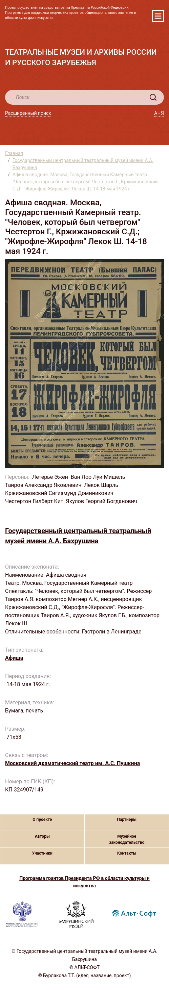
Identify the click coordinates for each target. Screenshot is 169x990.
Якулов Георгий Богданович (102, 501)
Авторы (42, 836)
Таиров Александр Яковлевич (43, 485)
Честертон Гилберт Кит (34, 501)
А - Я (159, 113)
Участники (42, 853)
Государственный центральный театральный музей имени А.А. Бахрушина (83, 164)
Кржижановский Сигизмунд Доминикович (59, 493)
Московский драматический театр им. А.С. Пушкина (72, 763)
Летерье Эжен (50, 477)
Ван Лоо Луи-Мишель (98, 477)
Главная (14, 153)
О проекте (42, 819)
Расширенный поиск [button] (28, 113)
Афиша (14, 658)
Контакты (126, 853)
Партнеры (126, 819)
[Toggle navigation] (158, 16)
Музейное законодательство (127, 839)
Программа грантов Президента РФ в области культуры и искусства (84, 882)
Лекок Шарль (101, 485)
